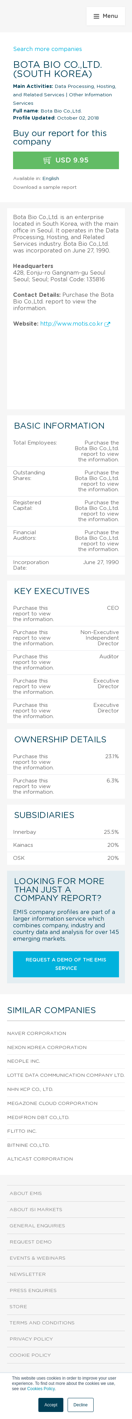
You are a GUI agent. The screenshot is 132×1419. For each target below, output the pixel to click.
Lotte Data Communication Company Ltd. (66, 1075)
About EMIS (26, 1193)
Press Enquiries (33, 1290)
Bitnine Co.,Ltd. (28, 1145)
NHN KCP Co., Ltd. (30, 1089)
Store (18, 1306)
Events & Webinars (37, 1258)
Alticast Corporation (40, 1159)
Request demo (31, 1242)
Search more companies (47, 49)
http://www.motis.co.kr (75, 324)
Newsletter (28, 1274)
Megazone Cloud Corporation (52, 1103)
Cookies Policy (41, 1388)
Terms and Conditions (42, 1323)
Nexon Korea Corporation (47, 1047)
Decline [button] (81, 1404)
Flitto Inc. (22, 1131)
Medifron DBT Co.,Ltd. (38, 1117)
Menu (106, 16)
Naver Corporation (36, 1033)
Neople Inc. (23, 1061)
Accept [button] (50, 1404)
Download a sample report (45, 187)
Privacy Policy (31, 1339)
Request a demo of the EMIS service (66, 964)
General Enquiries (37, 1225)
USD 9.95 (66, 160)
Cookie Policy (30, 1355)
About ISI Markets (36, 1209)
